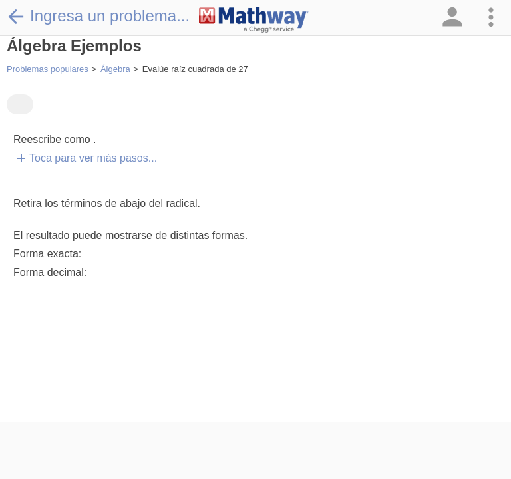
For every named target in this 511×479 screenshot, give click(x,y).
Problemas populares (47, 69)
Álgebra (115, 69)
